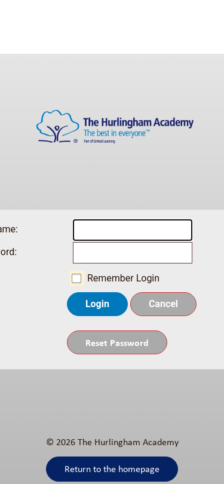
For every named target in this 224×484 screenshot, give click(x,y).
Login (97, 304)
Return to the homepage (112, 468)
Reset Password (117, 342)
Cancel (163, 304)
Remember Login (123, 278)
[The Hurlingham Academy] (112, 131)
